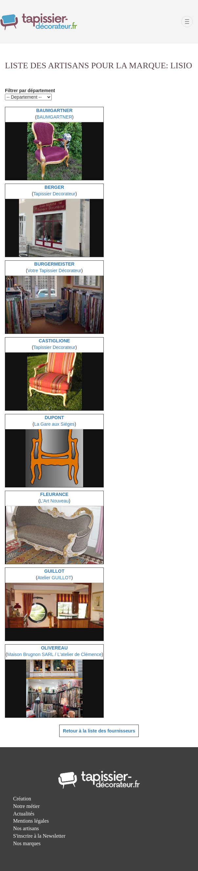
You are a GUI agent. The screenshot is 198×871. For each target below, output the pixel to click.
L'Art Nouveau (54, 500)
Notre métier (26, 806)
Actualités (23, 813)
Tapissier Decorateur (54, 193)
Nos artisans (26, 828)
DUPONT (54, 417)
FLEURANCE (54, 494)
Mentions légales (31, 821)
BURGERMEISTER (54, 264)
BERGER (54, 187)
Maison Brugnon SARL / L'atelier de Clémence (54, 654)
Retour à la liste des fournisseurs (99, 730)
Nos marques (27, 843)
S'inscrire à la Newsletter (39, 836)
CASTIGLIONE (54, 340)
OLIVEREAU (54, 647)
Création (22, 798)
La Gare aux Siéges (54, 424)
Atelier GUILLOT (54, 577)
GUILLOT (54, 571)
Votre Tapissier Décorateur (54, 270)
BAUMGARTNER (54, 110)
